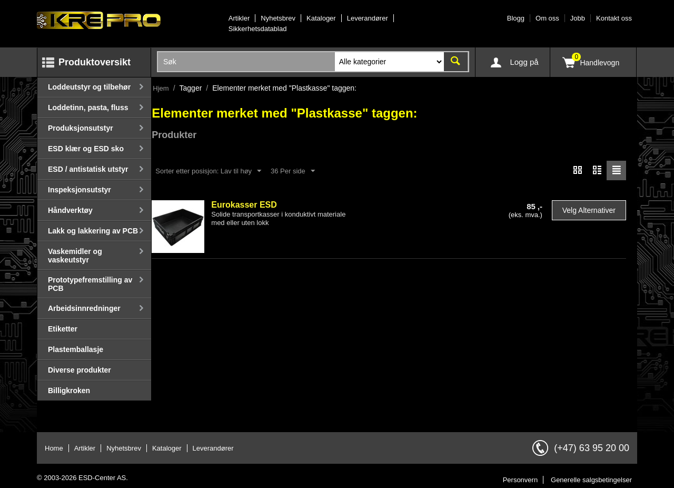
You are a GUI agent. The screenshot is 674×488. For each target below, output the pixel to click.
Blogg (515, 18)
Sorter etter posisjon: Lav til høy (208, 171)
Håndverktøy (70, 210)
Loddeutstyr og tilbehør (89, 87)
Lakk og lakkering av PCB (93, 231)
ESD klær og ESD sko (86, 148)
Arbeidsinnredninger (84, 308)
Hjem (160, 88)
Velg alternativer (589, 210)
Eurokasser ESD (244, 204)
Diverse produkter (79, 370)
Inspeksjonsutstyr (79, 190)
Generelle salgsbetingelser (591, 480)
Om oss (547, 18)
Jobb (577, 18)
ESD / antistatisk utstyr (88, 169)
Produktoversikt (94, 62)
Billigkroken (69, 390)
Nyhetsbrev (278, 18)
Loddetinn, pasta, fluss (88, 107)
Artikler (239, 18)
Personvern (520, 480)
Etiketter (62, 329)
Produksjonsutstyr (80, 128)
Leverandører (367, 18)
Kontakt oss (614, 18)
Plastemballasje (75, 349)
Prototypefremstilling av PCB (90, 284)
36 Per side (293, 171)
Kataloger (321, 18)
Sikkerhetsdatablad (258, 29)
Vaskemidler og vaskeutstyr (75, 255)
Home (54, 448)
